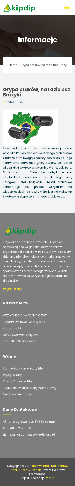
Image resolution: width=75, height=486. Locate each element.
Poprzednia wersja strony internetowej (29, 388)
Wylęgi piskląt (12, 375)
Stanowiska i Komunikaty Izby (23, 368)
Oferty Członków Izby (18, 381)
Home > (14, 65)
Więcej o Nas (14, 289)
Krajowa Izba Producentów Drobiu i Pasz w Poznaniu (39, 468)
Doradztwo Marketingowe (20, 335)
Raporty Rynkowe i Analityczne (24, 322)
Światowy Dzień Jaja (17, 394)
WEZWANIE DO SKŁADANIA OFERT (25, 315)
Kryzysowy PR (12, 328)
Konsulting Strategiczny (19, 341)
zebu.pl (50, 478)
